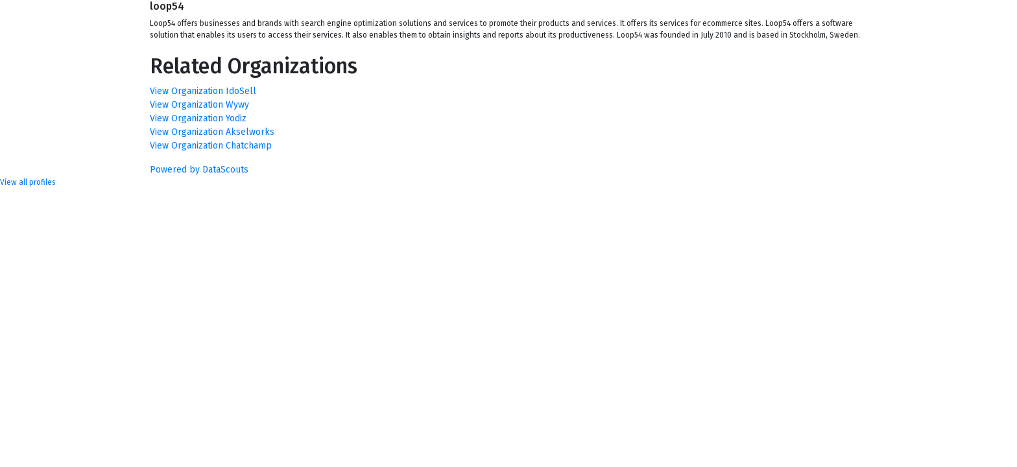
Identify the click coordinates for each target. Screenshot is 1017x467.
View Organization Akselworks (212, 132)
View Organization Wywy (199, 104)
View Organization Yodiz (198, 118)
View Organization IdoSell (203, 91)
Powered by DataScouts (199, 169)
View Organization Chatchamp (211, 145)
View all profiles (28, 182)
